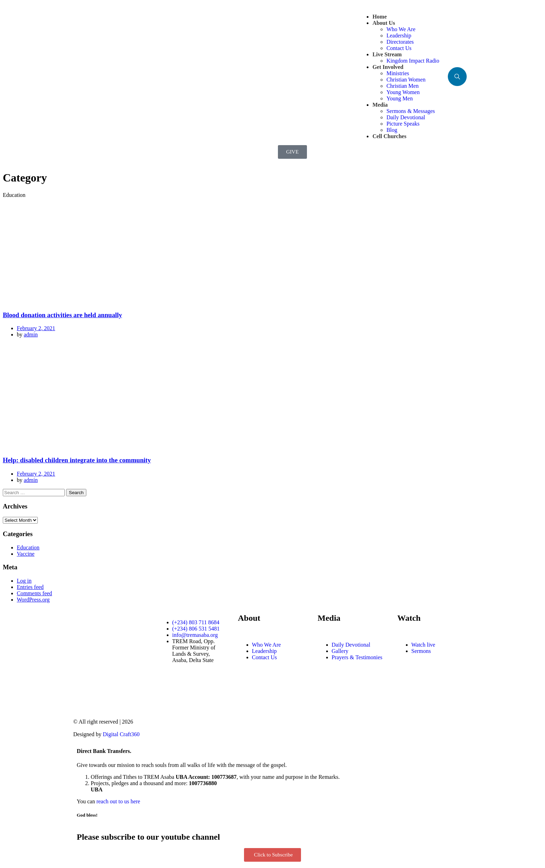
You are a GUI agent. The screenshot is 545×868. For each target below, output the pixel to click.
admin (31, 334)
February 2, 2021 (36, 328)
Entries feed (30, 587)
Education (28, 547)
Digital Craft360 (121, 734)
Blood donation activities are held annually (62, 315)
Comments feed (34, 593)
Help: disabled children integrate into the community (77, 460)
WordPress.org (33, 600)
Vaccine (26, 554)
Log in (24, 581)
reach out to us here (118, 801)
